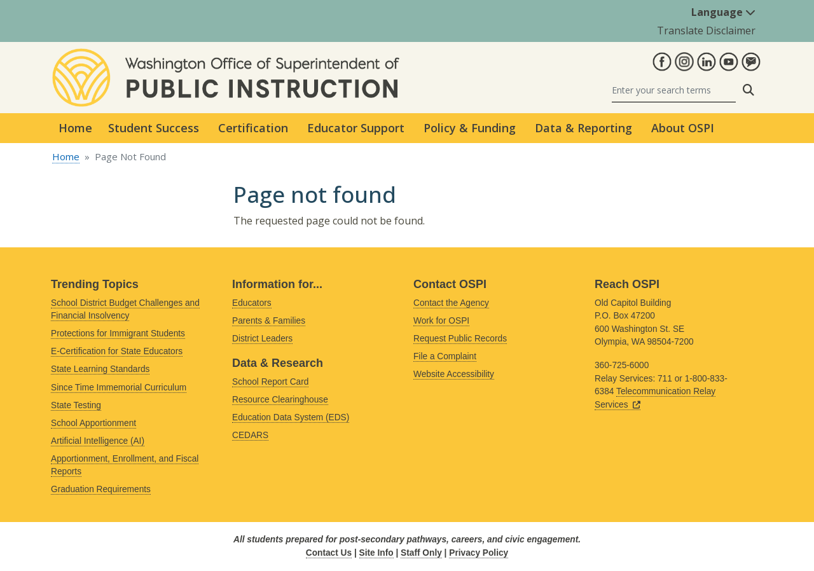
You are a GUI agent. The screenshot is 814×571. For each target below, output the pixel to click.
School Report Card (270, 382)
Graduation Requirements (101, 489)
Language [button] (723, 12)
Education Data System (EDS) (290, 417)
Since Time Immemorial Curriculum (118, 387)
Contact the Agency (451, 303)
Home (75, 127)
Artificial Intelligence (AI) (97, 441)
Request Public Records (460, 338)
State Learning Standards (100, 369)
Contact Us (329, 553)
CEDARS (250, 435)
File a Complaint (444, 356)
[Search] (674, 90)
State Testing (76, 405)
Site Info (376, 553)
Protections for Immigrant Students (118, 333)
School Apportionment (93, 423)
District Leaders (262, 338)
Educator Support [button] (355, 127)
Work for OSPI (441, 321)
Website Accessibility (453, 374)
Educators (252, 303)
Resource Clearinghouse (280, 399)
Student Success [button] (153, 127)
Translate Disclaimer (706, 31)
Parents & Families (268, 321)
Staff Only (421, 553)
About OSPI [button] (682, 127)
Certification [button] (253, 127)
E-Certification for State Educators (117, 351)
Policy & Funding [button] (470, 127)
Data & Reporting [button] (583, 127)
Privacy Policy (478, 553)
